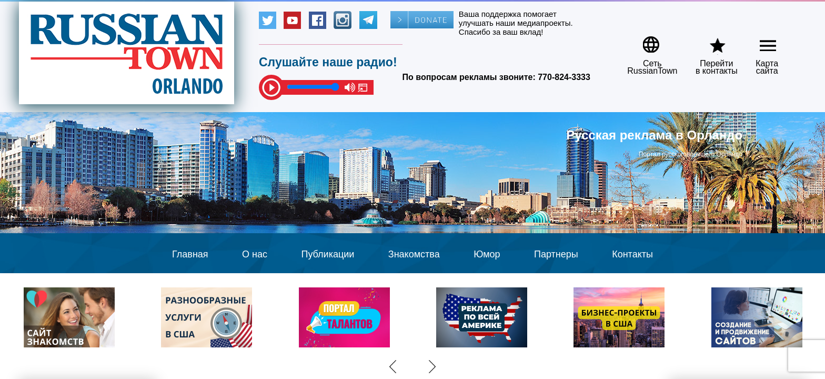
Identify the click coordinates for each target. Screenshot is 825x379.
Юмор (487, 254)
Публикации (327, 254)
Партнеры (556, 254)
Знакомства (414, 254)
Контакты (632, 254)
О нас (254, 254)
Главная (190, 254)
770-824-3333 (564, 77)
